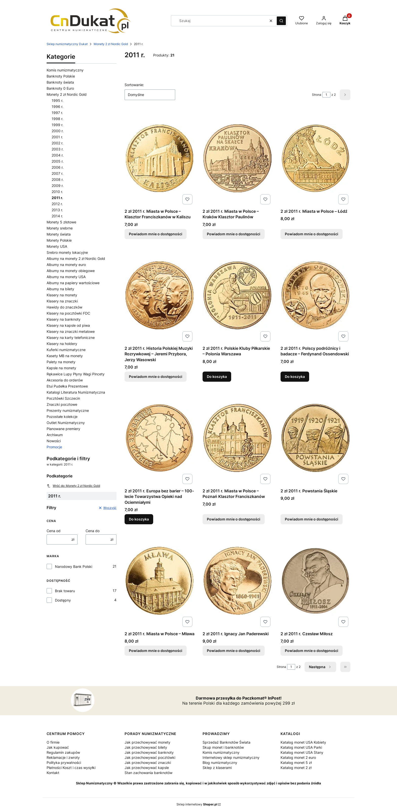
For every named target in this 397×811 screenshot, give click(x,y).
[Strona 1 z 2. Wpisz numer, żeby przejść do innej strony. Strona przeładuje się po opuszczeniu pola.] (326, 95)
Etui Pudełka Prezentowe (67, 386)
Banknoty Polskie (61, 76)
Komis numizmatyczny (65, 70)
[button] (281, 20)
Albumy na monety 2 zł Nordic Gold (76, 258)
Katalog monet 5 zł (296, 762)
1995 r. (57, 100)
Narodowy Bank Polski (73, 566)
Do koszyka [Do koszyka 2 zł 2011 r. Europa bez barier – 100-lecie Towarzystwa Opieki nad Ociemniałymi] (139, 519)
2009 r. (58, 185)
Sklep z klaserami (217, 767)
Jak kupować (58, 747)
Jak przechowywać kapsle (147, 767)
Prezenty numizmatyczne (68, 410)
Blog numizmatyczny (220, 762)
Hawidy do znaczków (64, 307)
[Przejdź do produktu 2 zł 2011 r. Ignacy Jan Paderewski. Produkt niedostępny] (237, 581)
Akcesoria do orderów (65, 380)
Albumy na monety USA (66, 277)
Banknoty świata (60, 82)
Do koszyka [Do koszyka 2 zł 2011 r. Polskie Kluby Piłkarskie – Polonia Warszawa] (217, 376)
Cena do (93, 531)
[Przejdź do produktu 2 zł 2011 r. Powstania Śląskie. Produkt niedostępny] (315, 438)
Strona (316, 94)
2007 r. (57, 173)
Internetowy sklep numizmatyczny (231, 757)
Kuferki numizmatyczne (66, 349)
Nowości (54, 441)
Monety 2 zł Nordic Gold (111, 44)
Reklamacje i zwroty (63, 757)
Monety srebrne (60, 228)
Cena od (54, 531)
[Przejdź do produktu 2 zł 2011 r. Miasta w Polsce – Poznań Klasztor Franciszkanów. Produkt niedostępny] (237, 438)
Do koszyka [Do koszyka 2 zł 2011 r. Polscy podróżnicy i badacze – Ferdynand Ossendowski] (295, 376)
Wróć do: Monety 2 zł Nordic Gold (73, 486)
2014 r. (57, 216)
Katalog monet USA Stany (302, 752)
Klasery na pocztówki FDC (68, 313)
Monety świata (59, 234)
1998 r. (57, 119)
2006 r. (58, 167)
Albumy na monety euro (66, 264)
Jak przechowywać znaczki (148, 762)
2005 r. (58, 161)
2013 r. (57, 210)
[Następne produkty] (320, 667)
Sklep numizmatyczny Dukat (67, 44)
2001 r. (57, 137)
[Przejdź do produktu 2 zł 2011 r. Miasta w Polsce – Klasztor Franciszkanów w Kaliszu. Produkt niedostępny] (159, 158)
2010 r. (57, 191)
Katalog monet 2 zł (296, 767)
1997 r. (57, 112)
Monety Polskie (59, 240)
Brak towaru (65, 591)
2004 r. (58, 155)
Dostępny (63, 600)
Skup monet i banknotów (223, 747)
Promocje (54, 447)
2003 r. (58, 149)
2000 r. (58, 131)
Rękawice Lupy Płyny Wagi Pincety (76, 374)
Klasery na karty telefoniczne (71, 337)
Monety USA (57, 246)
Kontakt (53, 772)
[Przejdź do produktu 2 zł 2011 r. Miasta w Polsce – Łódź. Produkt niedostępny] (315, 158)
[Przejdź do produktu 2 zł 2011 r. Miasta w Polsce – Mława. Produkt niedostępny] (159, 581)
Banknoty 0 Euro (60, 88)
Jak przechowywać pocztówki (150, 757)
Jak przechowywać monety (147, 742)
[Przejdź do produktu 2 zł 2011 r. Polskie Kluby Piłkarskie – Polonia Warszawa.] (237, 295)
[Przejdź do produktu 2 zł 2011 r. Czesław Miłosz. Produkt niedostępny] (315, 581)
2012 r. (57, 204)
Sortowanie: (134, 85)
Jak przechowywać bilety (146, 747)
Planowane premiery (63, 429)
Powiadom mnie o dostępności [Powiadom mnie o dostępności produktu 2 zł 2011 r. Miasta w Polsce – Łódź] (311, 234)
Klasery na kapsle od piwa (68, 325)
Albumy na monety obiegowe (71, 270)
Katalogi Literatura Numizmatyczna (76, 392)
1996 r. (57, 106)
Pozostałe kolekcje (62, 416)
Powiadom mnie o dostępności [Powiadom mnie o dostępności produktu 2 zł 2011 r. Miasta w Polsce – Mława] (155, 650)
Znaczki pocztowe (62, 404)
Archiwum (55, 435)
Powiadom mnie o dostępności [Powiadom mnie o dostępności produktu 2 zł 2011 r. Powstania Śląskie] (311, 519)
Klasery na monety (62, 295)
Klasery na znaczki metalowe (71, 331)
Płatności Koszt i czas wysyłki (71, 767)
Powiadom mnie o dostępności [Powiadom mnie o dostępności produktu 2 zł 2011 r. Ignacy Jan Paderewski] (233, 650)
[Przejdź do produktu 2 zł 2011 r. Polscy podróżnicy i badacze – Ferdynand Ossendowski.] (315, 295)
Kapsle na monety (61, 368)
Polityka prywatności (64, 762)
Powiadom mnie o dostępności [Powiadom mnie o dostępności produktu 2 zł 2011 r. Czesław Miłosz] (311, 650)
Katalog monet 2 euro (298, 757)
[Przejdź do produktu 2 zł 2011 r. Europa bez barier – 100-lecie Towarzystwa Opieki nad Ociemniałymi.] (159, 438)
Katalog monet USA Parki (301, 747)
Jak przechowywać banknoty (149, 752)
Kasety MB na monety (65, 356)
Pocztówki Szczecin (63, 398)
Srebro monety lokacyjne (67, 252)
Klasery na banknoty (64, 319)
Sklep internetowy (196, 804)
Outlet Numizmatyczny (66, 422)
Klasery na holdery (62, 343)
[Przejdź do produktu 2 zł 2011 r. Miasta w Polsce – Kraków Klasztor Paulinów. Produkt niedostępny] (237, 158)
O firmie (53, 742)
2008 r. (58, 179)
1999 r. (57, 125)
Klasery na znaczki (62, 301)
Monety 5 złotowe (61, 222)
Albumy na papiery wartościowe (73, 283)
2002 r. (57, 143)
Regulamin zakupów (63, 752)
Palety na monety (61, 362)
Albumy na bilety (60, 289)
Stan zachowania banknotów (148, 772)
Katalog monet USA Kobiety (303, 742)
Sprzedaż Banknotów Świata (226, 742)
